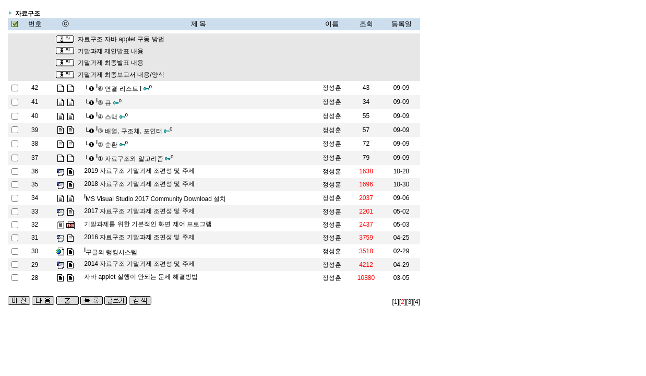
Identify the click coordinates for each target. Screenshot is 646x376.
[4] (416, 302)
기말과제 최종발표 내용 (111, 62)
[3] (409, 302)
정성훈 (331, 87)
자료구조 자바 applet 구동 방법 (121, 39)
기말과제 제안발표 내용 (111, 51)
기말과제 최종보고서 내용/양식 (121, 74)
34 (34, 198)
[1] (395, 302)
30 (34, 251)
